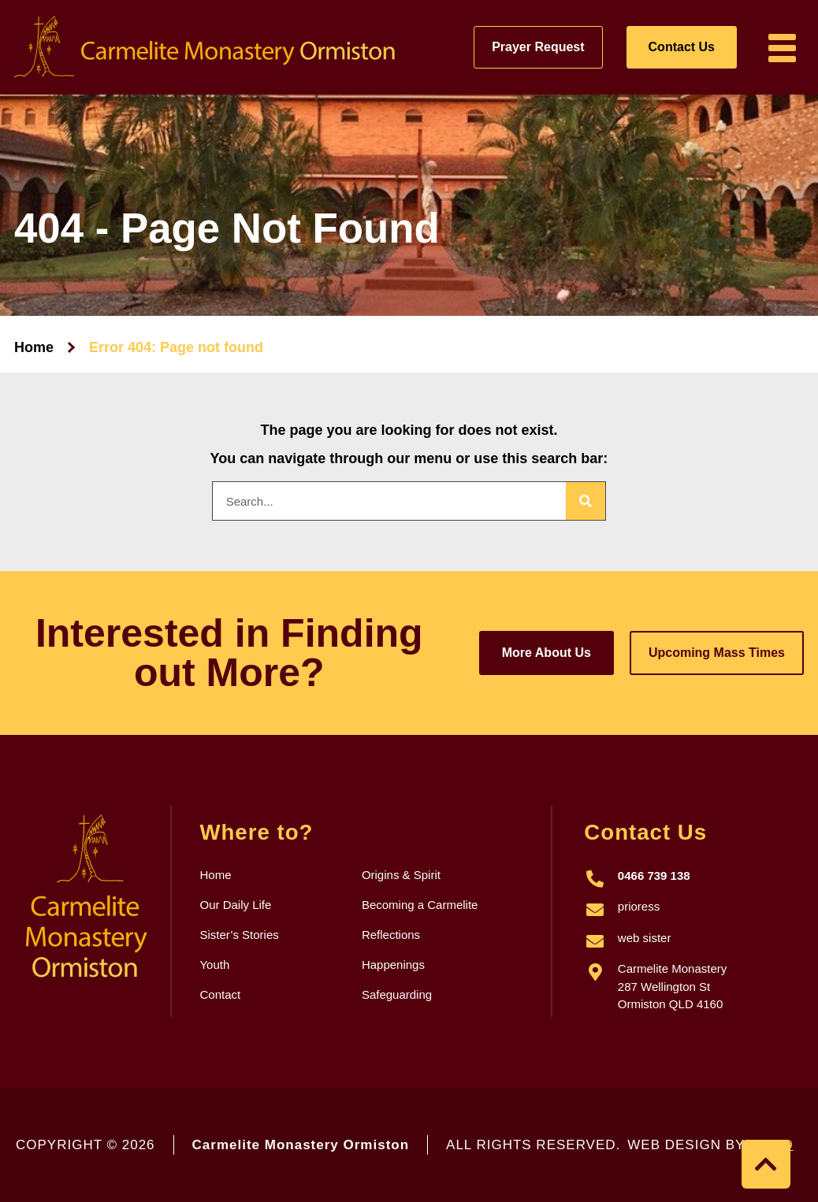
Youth (214, 964)
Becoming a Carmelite (420, 904)
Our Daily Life (235, 904)
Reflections (391, 934)
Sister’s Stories (238, 934)
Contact (219, 994)
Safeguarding (397, 994)
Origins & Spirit (401, 874)
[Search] (585, 501)
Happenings (393, 964)
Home (34, 347)
